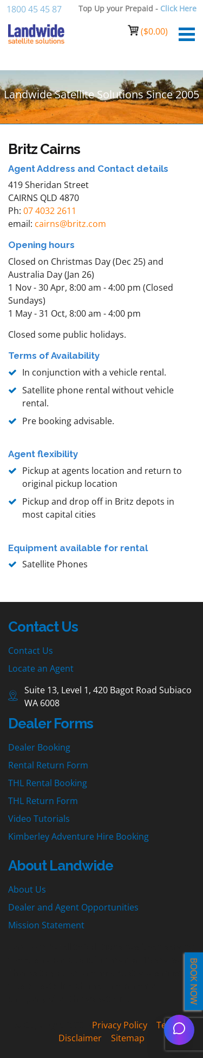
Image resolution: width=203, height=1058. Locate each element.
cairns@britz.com (70, 224)
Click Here (178, 8)
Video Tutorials (39, 819)
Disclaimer (80, 1038)
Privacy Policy (119, 1025)
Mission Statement (46, 925)
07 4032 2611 (49, 211)
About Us (27, 889)
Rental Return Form (48, 765)
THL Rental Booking (47, 783)
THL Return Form (43, 801)
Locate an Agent (41, 668)
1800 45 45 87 (34, 9)
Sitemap (128, 1038)
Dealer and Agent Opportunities (73, 907)
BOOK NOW (194, 981)
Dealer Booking (39, 747)
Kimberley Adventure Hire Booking (78, 836)
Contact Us (30, 651)
